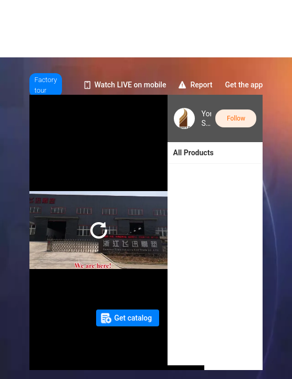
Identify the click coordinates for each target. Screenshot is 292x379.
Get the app (244, 84)
